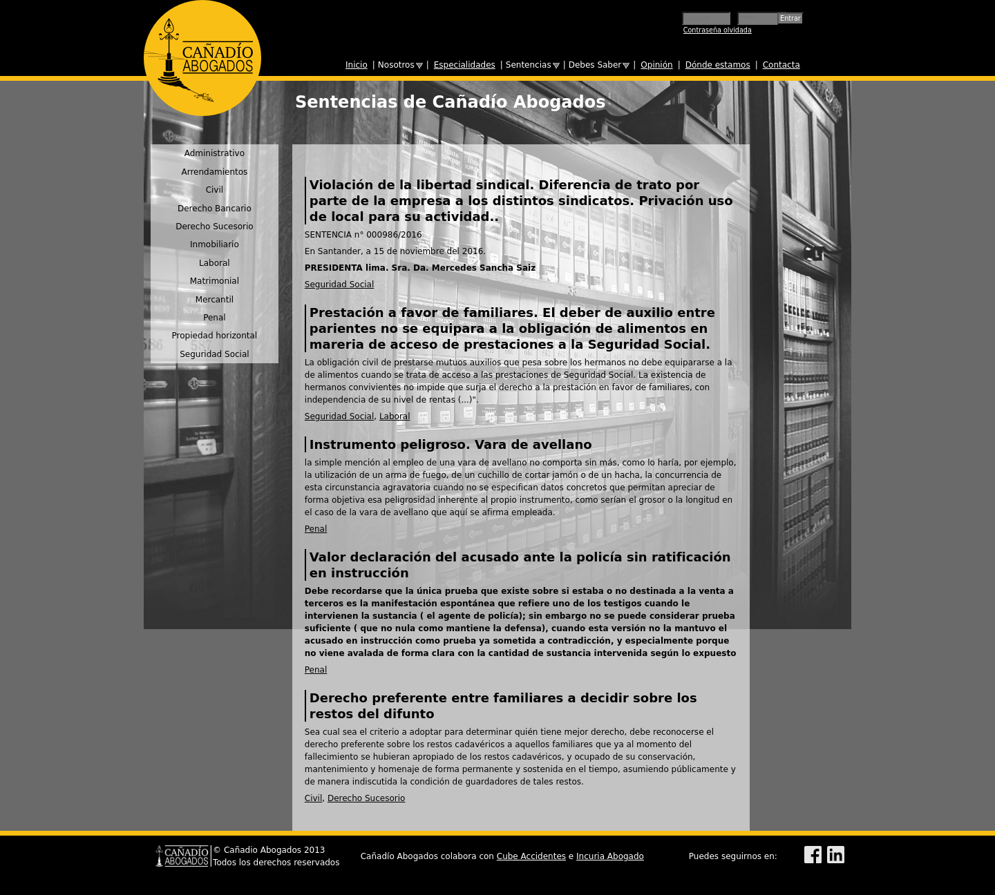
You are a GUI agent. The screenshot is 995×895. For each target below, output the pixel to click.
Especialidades (464, 65)
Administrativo (214, 153)
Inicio (356, 65)
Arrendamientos (214, 172)
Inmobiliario (214, 244)
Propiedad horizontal (215, 335)
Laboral (394, 416)
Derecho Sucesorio (366, 798)
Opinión (656, 65)
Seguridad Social (339, 284)
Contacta (781, 65)
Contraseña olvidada (717, 30)
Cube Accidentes (531, 856)
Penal (316, 529)
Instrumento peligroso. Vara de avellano (451, 444)
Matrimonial (214, 281)
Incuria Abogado (610, 856)
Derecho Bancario (215, 208)
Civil (313, 798)
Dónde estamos (717, 65)
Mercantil (215, 300)
